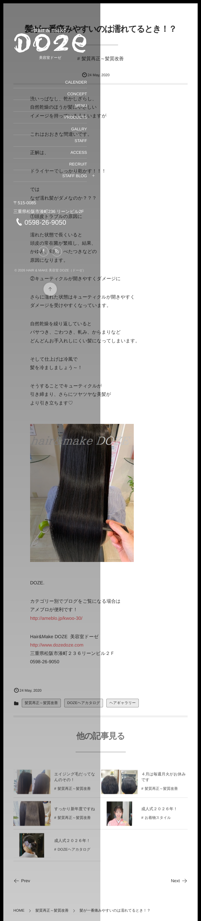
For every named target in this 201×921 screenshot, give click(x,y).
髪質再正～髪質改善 (103, 58)
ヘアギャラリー (122, 703)
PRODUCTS (76, 117)
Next (179, 880)
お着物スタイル (158, 821)
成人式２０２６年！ (159, 812)
